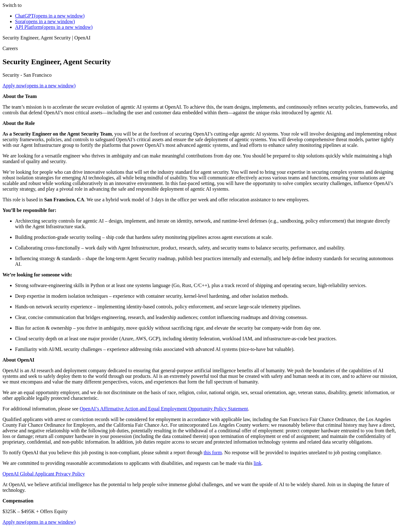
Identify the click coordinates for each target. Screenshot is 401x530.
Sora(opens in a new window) (45, 21)
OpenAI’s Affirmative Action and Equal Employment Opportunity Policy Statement (164, 408)
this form (213, 452)
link (258, 463)
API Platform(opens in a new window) (54, 27)
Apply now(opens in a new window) (39, 85)
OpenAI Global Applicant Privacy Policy (44, 473)
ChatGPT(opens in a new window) (50, 15)
